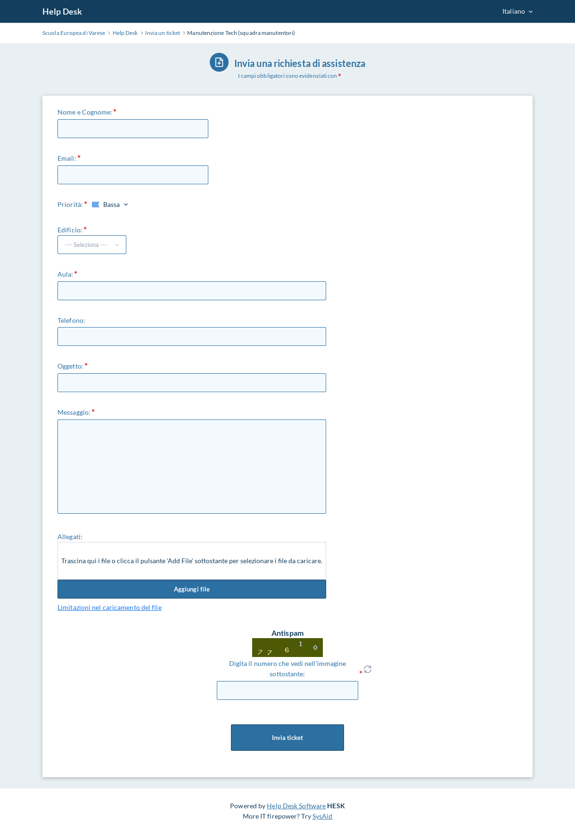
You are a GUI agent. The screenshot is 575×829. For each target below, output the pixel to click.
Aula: (66, 274)
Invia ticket (287, 737)
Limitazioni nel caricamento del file (110, 607)
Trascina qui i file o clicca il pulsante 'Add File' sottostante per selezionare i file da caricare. (191, 561)
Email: (67, 158)
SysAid (322, 816)
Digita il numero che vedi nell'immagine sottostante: (287, 668)
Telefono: (71, 320)
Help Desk (62, 11)
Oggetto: (70, 366)
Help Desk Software (296, 806)
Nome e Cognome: (85, 112)
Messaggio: (74, 412)
